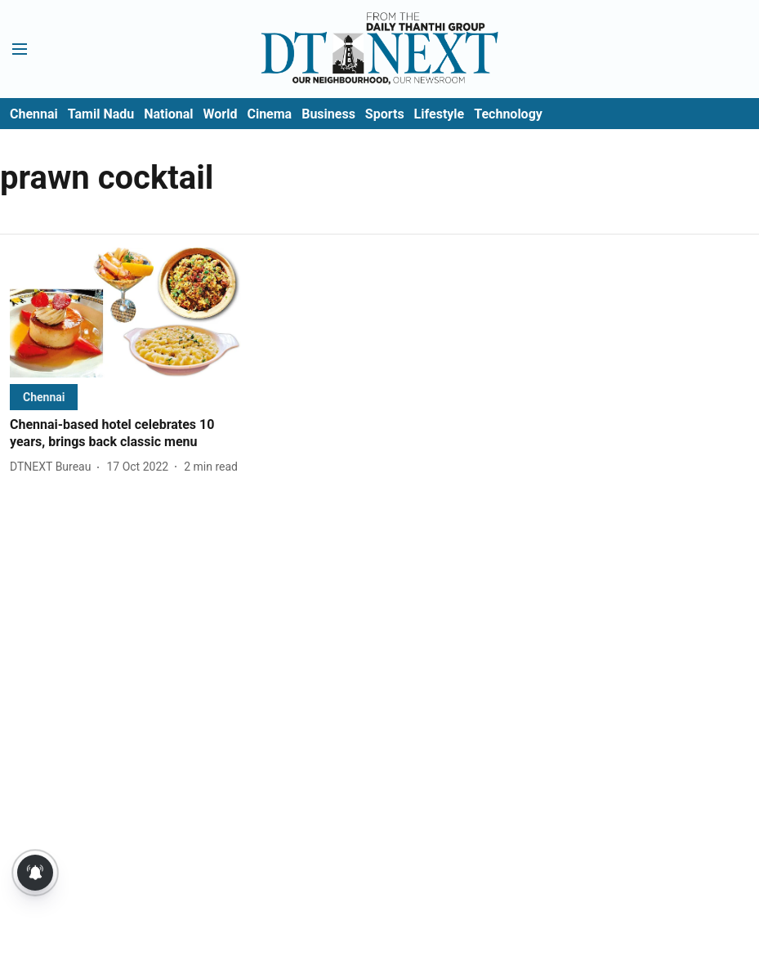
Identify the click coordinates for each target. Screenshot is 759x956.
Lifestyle (439, 114)
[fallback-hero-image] (125, 312)
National (168, 114)
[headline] (125, 434)
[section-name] (44, 396)
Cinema (269, 114)
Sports (384, 114)
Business (328, 114)
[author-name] (53, 467)
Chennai (34, 114)
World (220, 114)
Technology (508, 114)
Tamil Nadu (101, 114)
